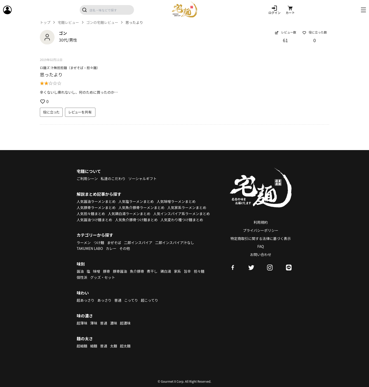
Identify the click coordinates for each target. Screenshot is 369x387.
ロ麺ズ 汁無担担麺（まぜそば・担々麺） (70, 67)
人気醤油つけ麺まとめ (94, 219)
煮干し (152, 271)
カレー (111, 248)
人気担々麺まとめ (91, 213)
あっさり (104, 300)
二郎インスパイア (138, 242)
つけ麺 (99, 242)
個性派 (82, 277)
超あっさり (85, 300)
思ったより (51, 74)
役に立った (51, 112)
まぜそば (114, 242)
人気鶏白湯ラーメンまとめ (129, 213)
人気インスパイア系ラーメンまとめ (181, 213)
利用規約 (261, 222)
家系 (177, 271)
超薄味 (82, 323)
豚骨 (106, 271)
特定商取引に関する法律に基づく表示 (260, 238)
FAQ (260, 246)
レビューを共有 (80, 112)
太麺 (113, 345)
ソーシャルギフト (142, 178)
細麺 (93, 345)
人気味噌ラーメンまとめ (176, 201)
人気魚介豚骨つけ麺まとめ (136, 219)
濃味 (113, 323)
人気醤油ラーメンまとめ (96, 201)
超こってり (149, 300)
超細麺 (82, 345)
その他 (124, 248)
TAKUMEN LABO (90, 248)
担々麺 (199, 271)
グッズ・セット (102, 277)
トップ (45, 22)
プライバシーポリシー (260, 230)
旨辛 (187, 271)
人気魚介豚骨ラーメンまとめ (141, 207)
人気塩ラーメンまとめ (136, 201)
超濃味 (125, 323)
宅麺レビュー (68, 22)
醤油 (80, 271)
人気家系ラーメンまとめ (186, 207)
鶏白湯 (165, 271)
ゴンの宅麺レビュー (102, 22)
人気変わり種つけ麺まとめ (181, 219)
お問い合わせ (260, 254)
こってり (131, 300)
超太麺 (125, 345)
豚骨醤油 (120, 271)
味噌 (96, 271)
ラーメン (84, 242)
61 (285, 40)
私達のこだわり (112, 178)
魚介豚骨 (137, 271)
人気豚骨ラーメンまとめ (96, 207)
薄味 (93, 323)
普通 (117, 300)
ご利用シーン (87, 178)
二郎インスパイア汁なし (174, 242)
